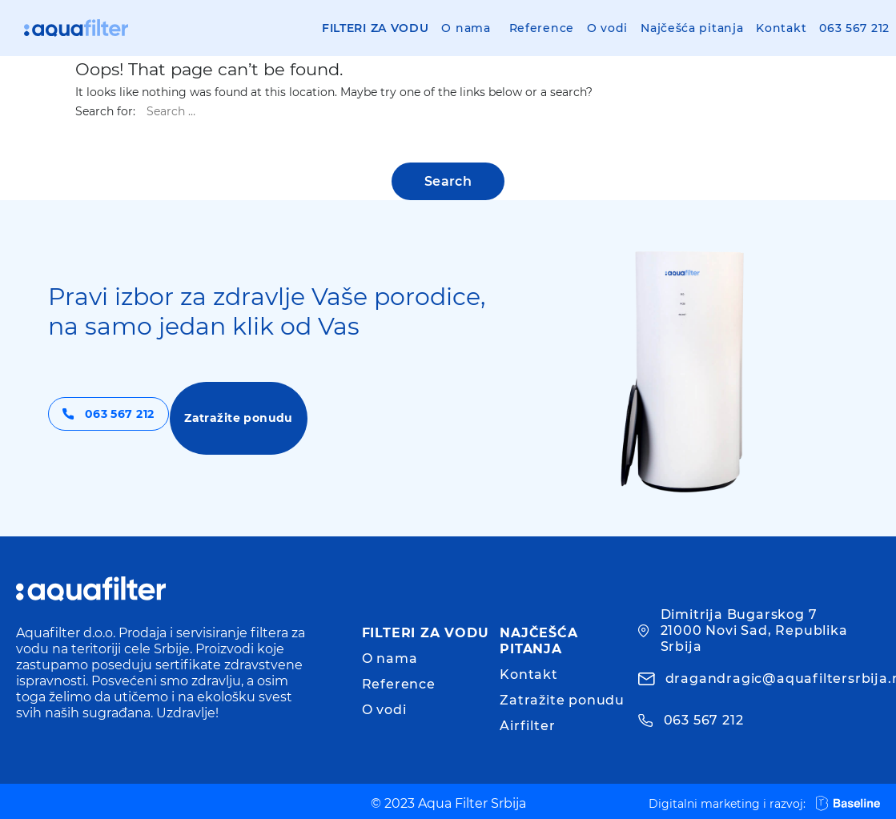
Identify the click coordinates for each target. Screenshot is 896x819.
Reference (541, 28)
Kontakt (781, 28)
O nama (465, 28)
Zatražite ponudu (300, 417)
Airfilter (527, 725)
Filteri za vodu (375, 28)
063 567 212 (854, 28)
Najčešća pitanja (692, 28)
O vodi (607, 28)
